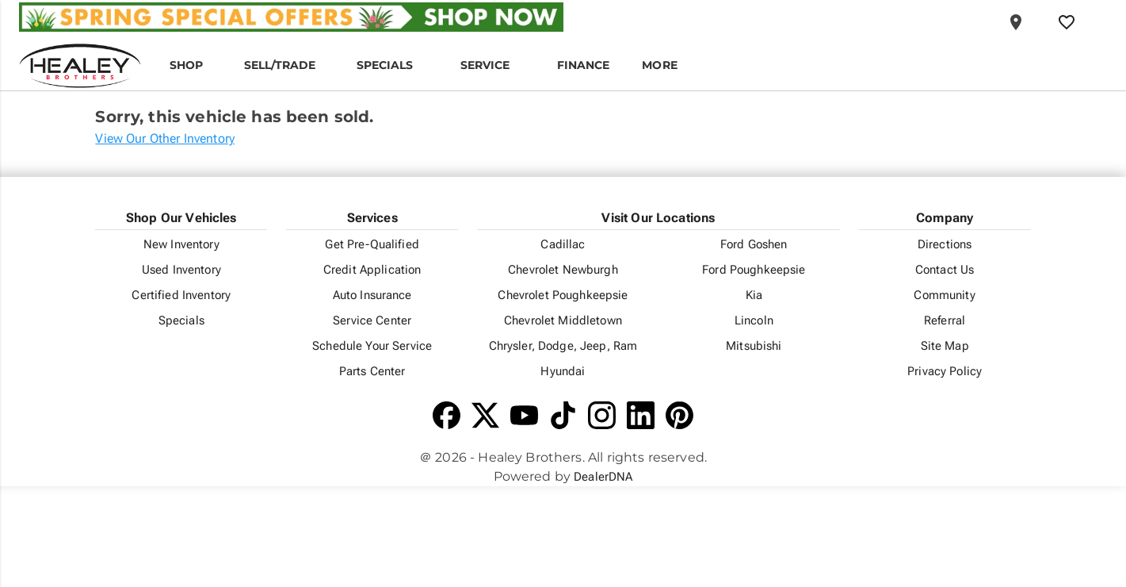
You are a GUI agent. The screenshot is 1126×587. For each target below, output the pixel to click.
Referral (944, 320)
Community (944, 295)
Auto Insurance (372, 295)
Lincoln (754, 320)
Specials (181, 320)
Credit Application (372, 270)
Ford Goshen (754, 244)
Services (372, 217)
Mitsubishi (753, 346)
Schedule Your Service (372, 346)
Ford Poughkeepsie (753, 270)
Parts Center (372, 371)
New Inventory (181, 244)
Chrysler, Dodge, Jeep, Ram (563, 346)
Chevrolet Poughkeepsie (563, 295)
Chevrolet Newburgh (563, 270)
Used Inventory (181, 270)
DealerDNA (603, 477)
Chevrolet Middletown (563, 320)
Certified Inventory (181, 295)
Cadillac (562, 244)
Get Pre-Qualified (371, 244)
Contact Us (944, 270)
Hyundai (562, 371)
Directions (944, 244)
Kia (754, 295)
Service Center (372, 320)
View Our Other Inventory (165, 138)
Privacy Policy (944, 371)
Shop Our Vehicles (181, 217)
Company (944, 217)
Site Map (945, 346)
